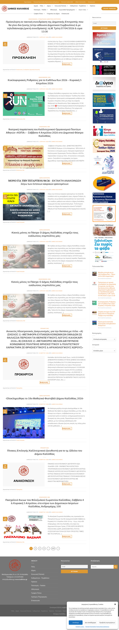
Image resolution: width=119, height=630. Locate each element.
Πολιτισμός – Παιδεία (41, 10)
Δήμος (50, 6)
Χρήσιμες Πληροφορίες (39, 597)
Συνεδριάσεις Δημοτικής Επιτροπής (49, 19)
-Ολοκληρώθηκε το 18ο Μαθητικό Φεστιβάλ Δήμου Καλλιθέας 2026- (44, 398)
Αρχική (36, 6)
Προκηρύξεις (44, 328)
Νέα (49, 77)
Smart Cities (83, 10)
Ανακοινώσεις (33, 19)
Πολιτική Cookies (80, 626)
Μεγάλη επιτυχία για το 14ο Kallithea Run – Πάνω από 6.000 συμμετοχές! (106, 274)
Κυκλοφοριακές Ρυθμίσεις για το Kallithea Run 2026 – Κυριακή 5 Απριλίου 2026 (107, 303)
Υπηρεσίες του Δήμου (53, 13)
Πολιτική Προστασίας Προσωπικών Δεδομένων (97, 626)
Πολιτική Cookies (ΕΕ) (67, 2)
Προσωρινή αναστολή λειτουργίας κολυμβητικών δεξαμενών (107, 323)
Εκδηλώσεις (43, 126)
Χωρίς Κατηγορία (44, 177)
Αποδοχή (76, 622)
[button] (115, 604)
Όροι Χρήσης (27, 2)
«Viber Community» (80, 2)
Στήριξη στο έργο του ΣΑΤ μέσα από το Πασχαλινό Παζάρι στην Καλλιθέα (106, 313)
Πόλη (42, 6)
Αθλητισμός (53, 10)
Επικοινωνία (91, 2)
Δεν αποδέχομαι (90, 622)
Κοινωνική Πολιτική (61, 6)
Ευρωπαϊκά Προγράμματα (68, 10)
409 (53, 548)
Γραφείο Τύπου (39, 13)
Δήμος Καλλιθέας (57, 37)
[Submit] (116, 567)
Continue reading (67, 64)
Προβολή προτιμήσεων (107, 622)
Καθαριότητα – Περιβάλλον (79, 6)
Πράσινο (92, 6)
